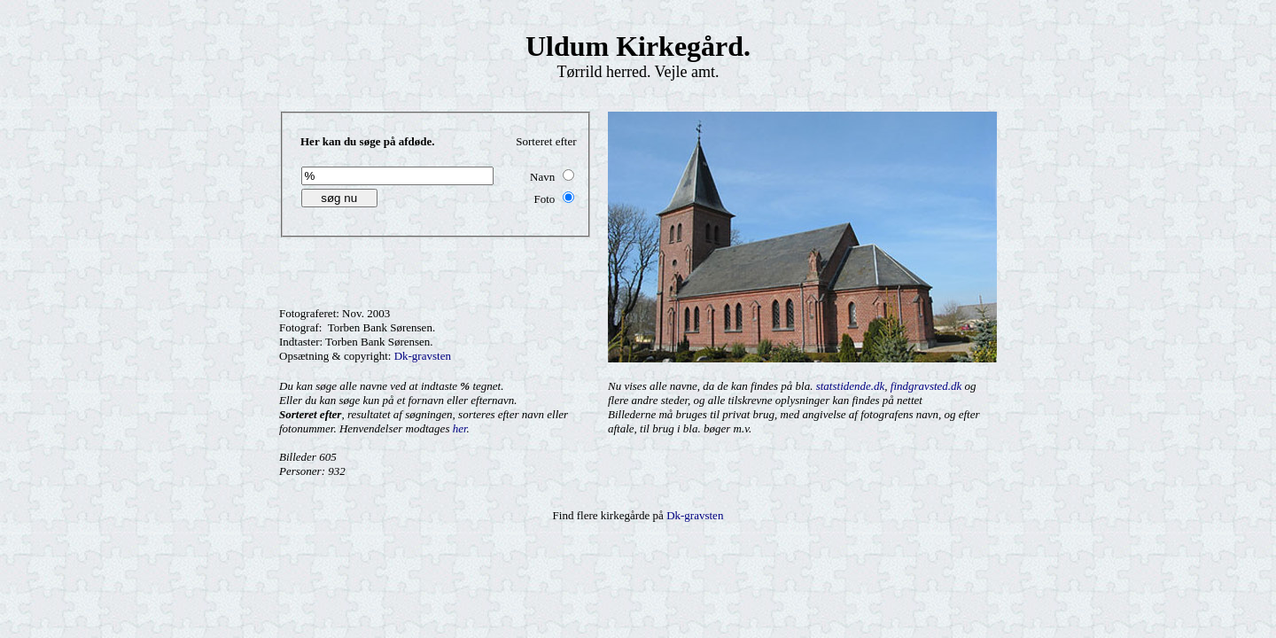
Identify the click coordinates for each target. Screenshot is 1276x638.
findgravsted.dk (926, 386)
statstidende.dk (850, 386)
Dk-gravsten (422, 355)
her (460, 428)
